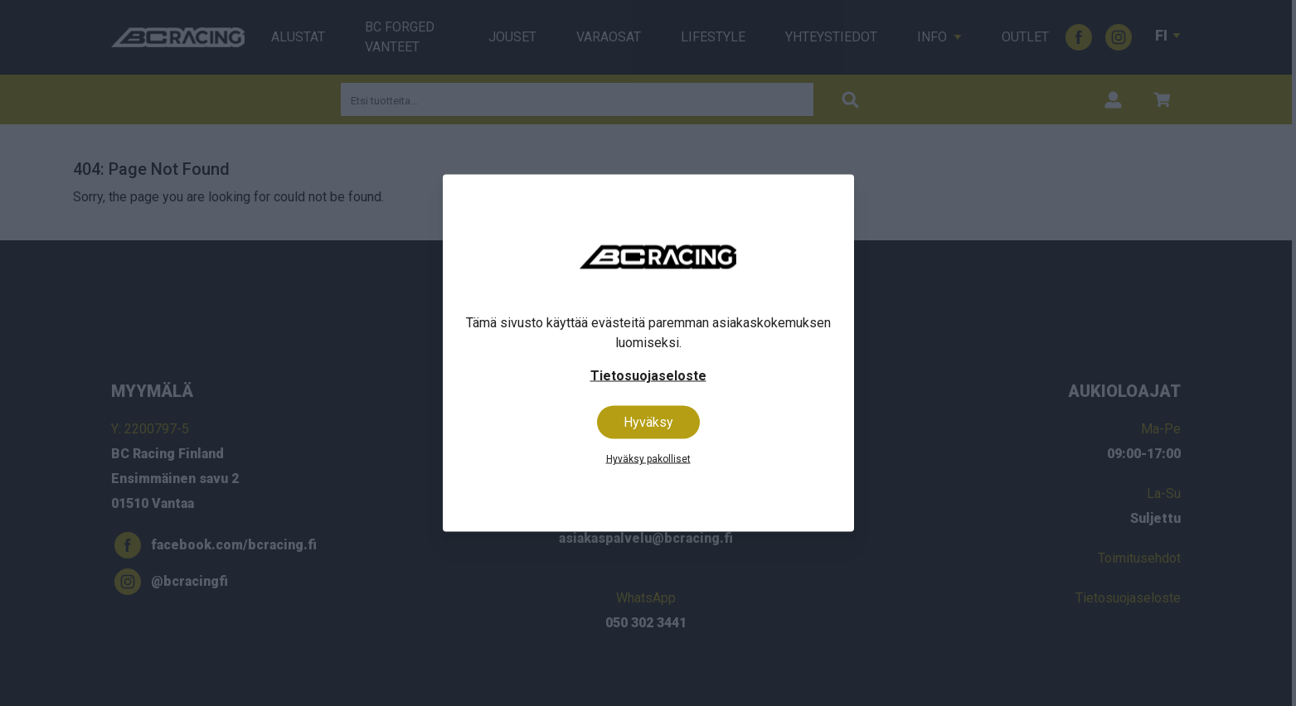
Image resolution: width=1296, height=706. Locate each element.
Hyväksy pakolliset (648, 459)
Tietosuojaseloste (648, 376)
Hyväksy (648, 422)
